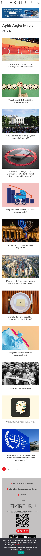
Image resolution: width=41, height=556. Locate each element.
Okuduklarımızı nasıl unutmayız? (20, 422)
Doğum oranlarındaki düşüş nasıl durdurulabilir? (20, 211)
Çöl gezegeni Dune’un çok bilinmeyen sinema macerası (20, 65)
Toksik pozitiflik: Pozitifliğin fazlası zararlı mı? (20, 101)
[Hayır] (38, 547)
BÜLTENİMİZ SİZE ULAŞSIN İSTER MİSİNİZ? (23, 489)
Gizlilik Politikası (20, 545)
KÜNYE (23, 500)
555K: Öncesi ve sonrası (20, 388)
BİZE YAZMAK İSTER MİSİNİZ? (23, 483)
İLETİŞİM (23, 495)
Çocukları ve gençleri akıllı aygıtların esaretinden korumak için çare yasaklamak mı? (20, 174)
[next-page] (17, 469)
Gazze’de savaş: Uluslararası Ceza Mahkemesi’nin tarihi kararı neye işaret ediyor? (20, 457)
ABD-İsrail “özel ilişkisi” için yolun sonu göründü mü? (20, 137)
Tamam (21, 553)
